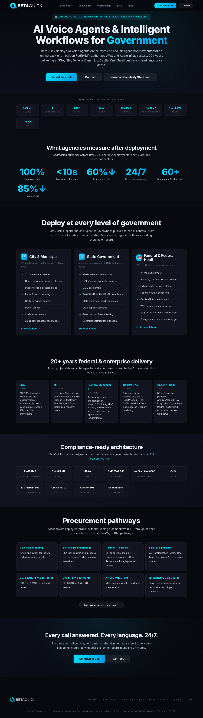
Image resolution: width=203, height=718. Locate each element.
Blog (119, 5)
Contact (186, 5)
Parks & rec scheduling (37, 294)
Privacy (177, 699)
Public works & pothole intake (41, 287)
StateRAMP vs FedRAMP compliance (103, 294)
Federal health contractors (154, 292)
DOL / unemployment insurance (100, 281)
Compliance (85, 5)
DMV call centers (92, 287)
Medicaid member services (98, 274)
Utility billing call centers (38, 300)
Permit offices (33, 307)
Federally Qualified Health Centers (158, 279)
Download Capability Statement (130, 77)
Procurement (104, 5)
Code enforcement (35, 314)
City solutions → (30, 328)
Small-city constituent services (42, 320)
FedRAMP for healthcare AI (155, 299)
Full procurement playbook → (101, 605)
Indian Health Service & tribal (155, 286)
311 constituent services (38, 274)
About (131, 5)
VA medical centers (151, 272)
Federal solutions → (148, 327)
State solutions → (89, 328)
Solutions (66, 5)
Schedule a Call (165, 5)
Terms (189, 699)
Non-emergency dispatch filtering (43, 281)
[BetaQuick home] (26, 6)
